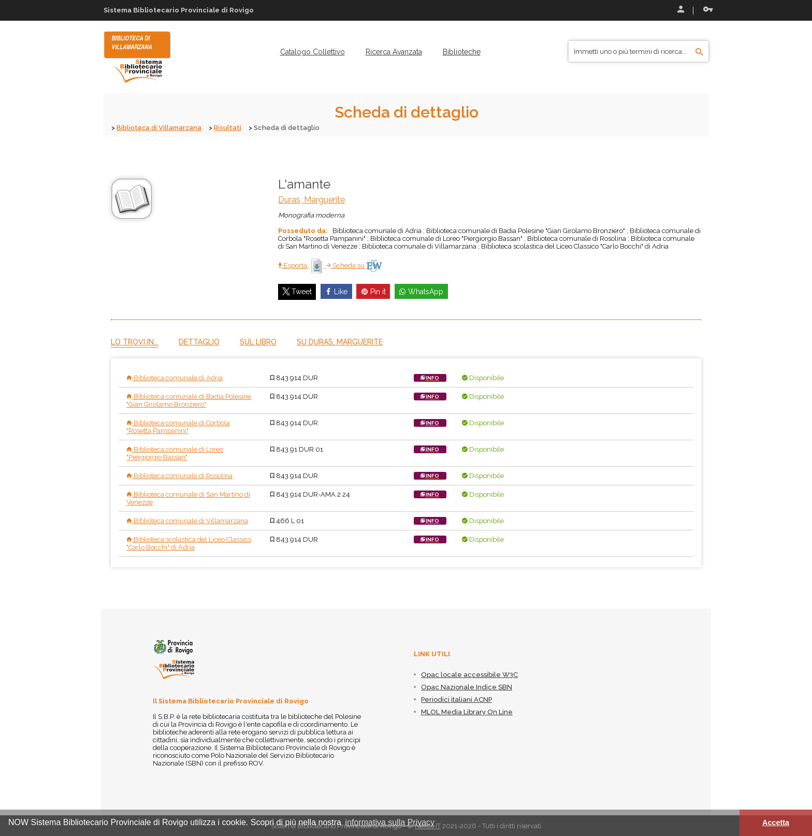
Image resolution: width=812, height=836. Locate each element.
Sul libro (258, 341)
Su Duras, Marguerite (340, 341)
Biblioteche (462, 52)
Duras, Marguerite (311, 199)
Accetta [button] (775, 822)
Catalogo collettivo (312, 52)
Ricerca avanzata (394, 52)
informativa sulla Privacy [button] (390, 822)
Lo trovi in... (134, 341)
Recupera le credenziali (708, 9)
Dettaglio (199, 341)
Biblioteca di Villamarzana (160, 128)
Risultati (229, 128)
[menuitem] (312, 52)
